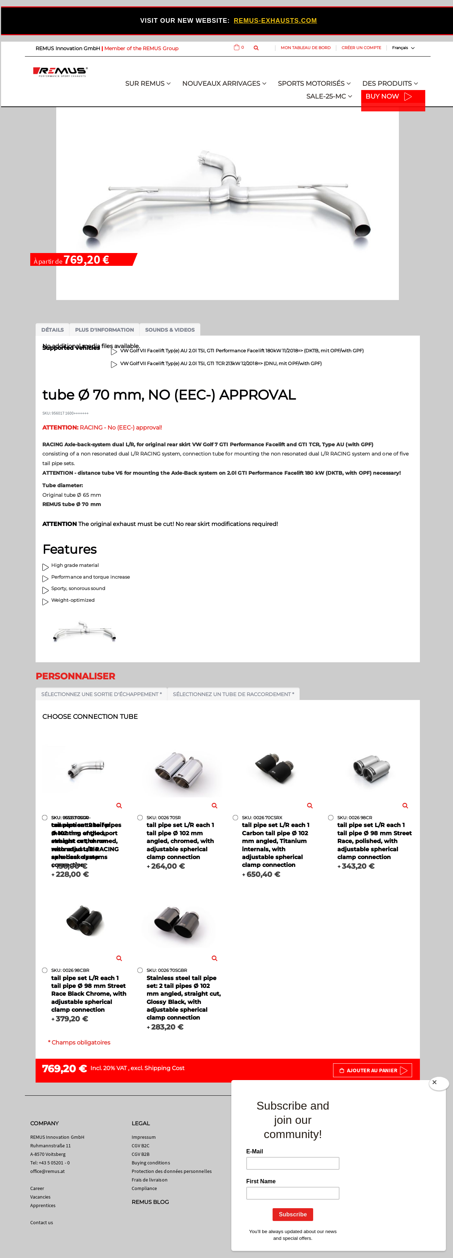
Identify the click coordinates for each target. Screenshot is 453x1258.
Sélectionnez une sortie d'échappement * (101, 694)
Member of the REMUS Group (141, 48)
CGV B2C (140, 1145)
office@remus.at (47, 1171)
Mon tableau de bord (306, 47)
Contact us (41, 1222)
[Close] (439, 1085)
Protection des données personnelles (172, 1171)
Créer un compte (361, 47)
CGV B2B (140, 1154)
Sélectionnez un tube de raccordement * (233, 694)
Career (37, 1188)
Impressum (144, 1137)
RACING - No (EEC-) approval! (102, 427)
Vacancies (40, 1197)
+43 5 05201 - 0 (54, 1162)
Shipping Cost (164, 1068)
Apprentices (43, 1205)
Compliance (144, 1188)
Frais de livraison (150, 1180)
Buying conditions (151, 1162)
